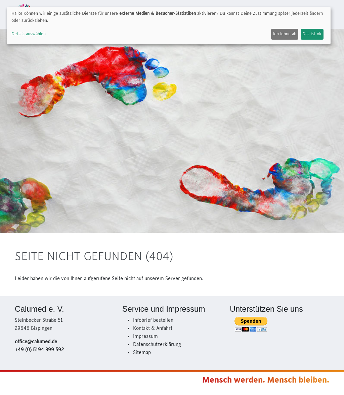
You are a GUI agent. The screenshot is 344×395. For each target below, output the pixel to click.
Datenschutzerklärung (157, 344)
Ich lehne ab (284, 34)
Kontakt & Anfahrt (152, 328)
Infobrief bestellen (153, 320)
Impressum (145, 336)
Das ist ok (311, 34)
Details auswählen (28, 34)
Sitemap (142, 352)
